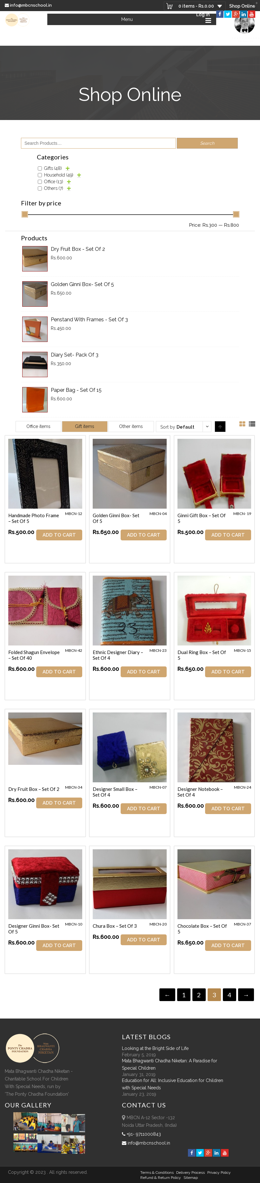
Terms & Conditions (157, 1172)
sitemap (190, 1177)
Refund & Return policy (160, 1177)
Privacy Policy (219, 1172)
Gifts (53, 168)
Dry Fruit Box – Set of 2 (33, 789)
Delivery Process (190, 1172)
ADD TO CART (59, 535)
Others (53, 188)
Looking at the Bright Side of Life (155, 1048)
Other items (131, 426)
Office (53, 181)
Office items (38, 426)
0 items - (195, 6)
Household (58, 174)
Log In (203, 14)
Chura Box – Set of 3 (115, 926)
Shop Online (242, 6)
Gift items (84, 426)
